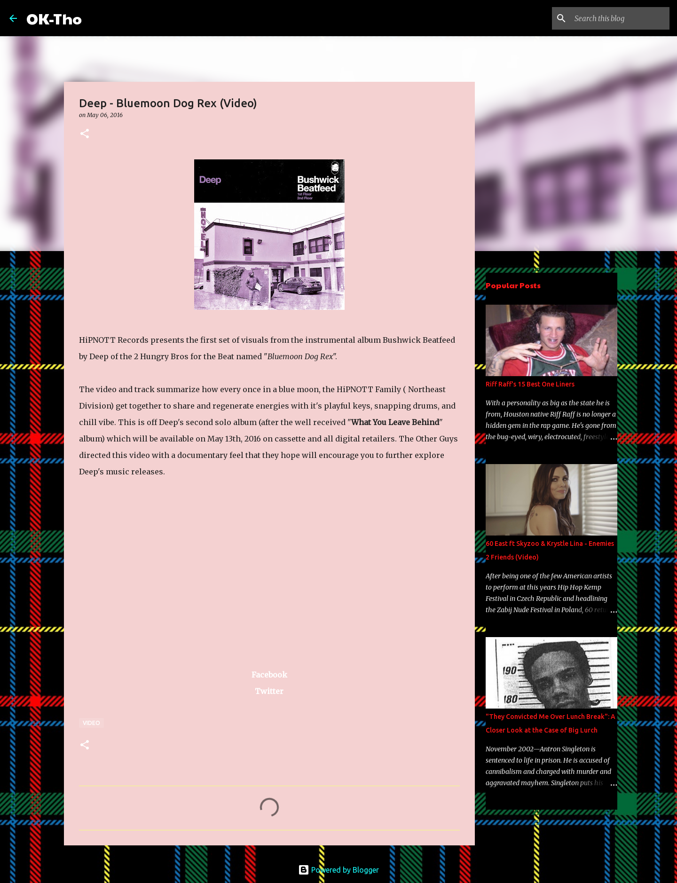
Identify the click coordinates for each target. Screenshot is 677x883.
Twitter (269, 691)
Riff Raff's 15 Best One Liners (530, 384)
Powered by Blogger (338, 870)
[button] (84, 134)
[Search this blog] (620, 18)
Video (91, 723)
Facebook (269, 674)
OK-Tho (54, 18)
